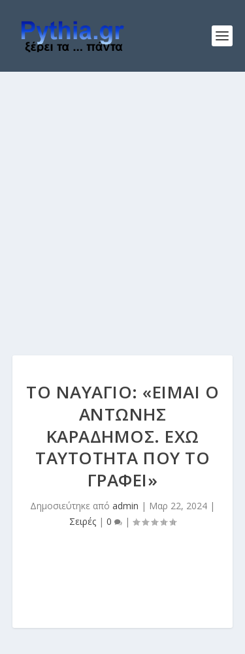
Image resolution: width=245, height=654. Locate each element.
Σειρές (82, 521)
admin (125, 505)
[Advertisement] (122, 200)
